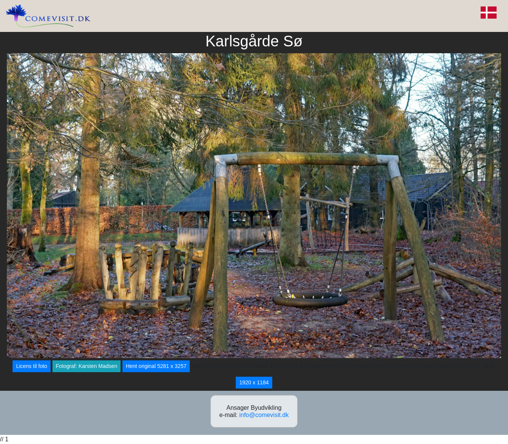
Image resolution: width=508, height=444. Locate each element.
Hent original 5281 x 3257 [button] (156, 366)
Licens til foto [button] (31, 366)
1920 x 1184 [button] (253, 382)
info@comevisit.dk (264, 415)
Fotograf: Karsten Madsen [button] (86, 366)
